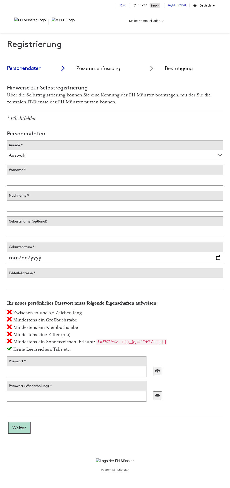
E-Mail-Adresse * (22, 273)
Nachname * (19, 196)
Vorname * (17, 170)
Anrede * (16, 145)
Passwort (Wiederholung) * (30, 386)
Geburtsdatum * (22, 247)
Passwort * (17, 361)
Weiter (19, 427)
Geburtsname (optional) (28, 221)
